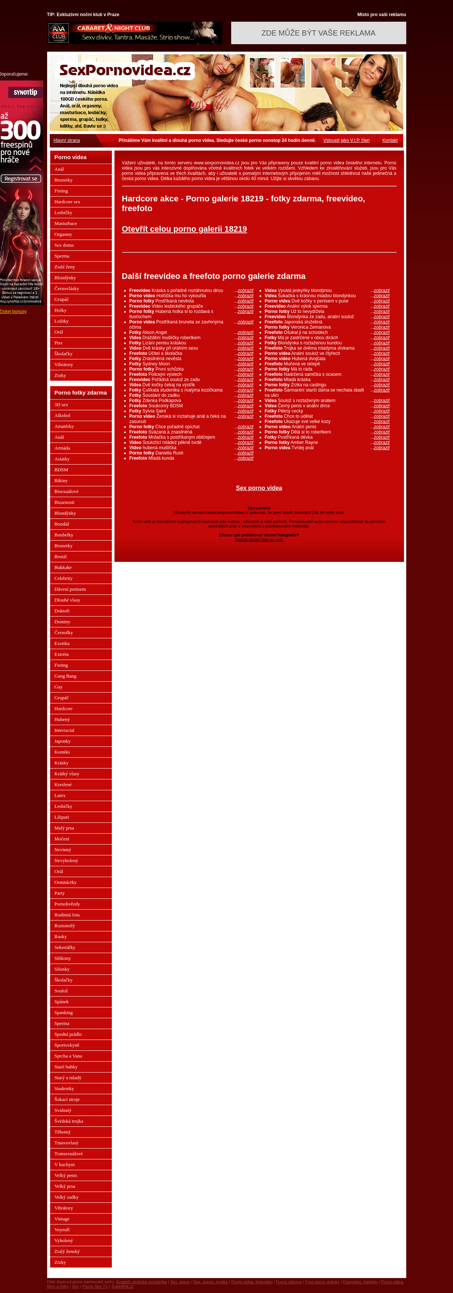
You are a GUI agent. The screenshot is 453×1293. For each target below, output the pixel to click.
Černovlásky (67, 288)
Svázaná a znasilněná (191, 432)
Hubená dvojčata (327, 358)
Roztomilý (65, 925)
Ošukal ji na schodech (327, 332)
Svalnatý (63, 1110)
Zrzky (60, 375)
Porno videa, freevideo (251, 1282)
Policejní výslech (191, 374)
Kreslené (63, 784)
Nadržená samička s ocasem (327, 374)
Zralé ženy (65, 267)
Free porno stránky (322, 1282)
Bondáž (62, 524)
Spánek (62, 1001)
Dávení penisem (70, 589)
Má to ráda (327, 369)
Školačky (64, 353)
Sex (75, 1286)
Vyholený (64, 1240)
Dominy (63, 621)
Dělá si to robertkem (327, 432)
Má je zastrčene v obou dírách (327, 337)
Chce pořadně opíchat (191, 426)
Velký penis (66, 1175)
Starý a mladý (68, 1077)
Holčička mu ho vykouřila (191, 295)
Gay (59, 687)
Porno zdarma (289, 1282)
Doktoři (62, 611)
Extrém (62, 654)
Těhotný (63, 1132)
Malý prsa (64, 828)
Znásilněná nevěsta (191, 358)
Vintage (62, 1218)
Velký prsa (65, 1186)
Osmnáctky (66, 882)
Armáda (62, 448)
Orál (59, 332)
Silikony (63, 958)
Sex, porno (180, 1282)
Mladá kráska (327, 379)
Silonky (62, 969)
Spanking (64, 1012)
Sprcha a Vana (68, 1056)
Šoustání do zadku (191, 395)
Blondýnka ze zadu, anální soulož (327, 316)
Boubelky (64, 535)
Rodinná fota (67, 915)
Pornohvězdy (67, 904)
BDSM (61, 469)
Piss (58, 343)
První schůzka (191, 369)
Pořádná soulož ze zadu (191, 379)
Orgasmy (63, 234)
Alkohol (63, 415)
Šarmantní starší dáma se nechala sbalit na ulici (327, 392)
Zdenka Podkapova (191, 400)
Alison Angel (191, 332)
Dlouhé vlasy (67, 600)
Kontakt (390, 140)
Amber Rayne (327, 442)
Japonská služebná (327, 322)
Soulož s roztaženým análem (327, 400)
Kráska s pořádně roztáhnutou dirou (191, 290)
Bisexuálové (67, 491)
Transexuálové (69, 1153)
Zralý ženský (67, 1251)
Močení (62, 839)
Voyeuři (62, 1229)
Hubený (62, 719)
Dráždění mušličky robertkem (191, 337)
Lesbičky (64, 212)
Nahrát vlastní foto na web (259, 539)
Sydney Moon (191, 363)
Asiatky (62, 459)
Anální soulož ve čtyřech (327, 353)
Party (60, 893)
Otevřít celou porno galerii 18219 (184, 229)
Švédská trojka (69, 1121)
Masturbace (66, 223)
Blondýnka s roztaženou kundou (327, 343)
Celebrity (64, 578)
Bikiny (61, 480)
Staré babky (66, 1067)
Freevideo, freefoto (360, 1282)
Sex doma (64, 245)
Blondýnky (65, 277)
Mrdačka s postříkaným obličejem (191, 437)
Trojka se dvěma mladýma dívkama (327, 348)
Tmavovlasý (67, 1143)
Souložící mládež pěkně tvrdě (191, 442)
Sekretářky (65, 947)
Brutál (61, 556)
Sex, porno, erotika (210, 1282)
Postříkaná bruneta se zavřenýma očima (191, 324)
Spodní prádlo (68, 1034)
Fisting (61, 191)
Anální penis (327, 426)
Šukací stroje (67, 1099)
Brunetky (64, 180)
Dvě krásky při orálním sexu (191, 348)
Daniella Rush (191, 453)
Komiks (62, 752)
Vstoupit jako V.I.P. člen (346, 140)
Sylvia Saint (191, 411)
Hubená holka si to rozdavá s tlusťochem (191, 314)
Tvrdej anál (327, 447)
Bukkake (63, 567)
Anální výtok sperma (327, 306)
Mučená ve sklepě (327, 363)
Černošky (64, 632)
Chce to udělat (327, 416)
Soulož (61, 991)
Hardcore (64, 708)
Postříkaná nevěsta (191, 301)
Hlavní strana (66, 140)
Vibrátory (64, 364)
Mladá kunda (191, 458)
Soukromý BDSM (191, 405)
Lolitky (62, 321)
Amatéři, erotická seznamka (141, 1282)
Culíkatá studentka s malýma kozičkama (191, 390)
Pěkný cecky (327, 411)
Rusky (61, 936)
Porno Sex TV (95, 1286)
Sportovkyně (67, 1045)
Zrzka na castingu (327, 384)
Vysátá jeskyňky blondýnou (327, 290)
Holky (61, 310)
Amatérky (64, 426)
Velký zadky (67, 1197)
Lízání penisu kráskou (191, 343)
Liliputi (62, 817)
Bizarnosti (64, 502)
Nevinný (63, 849)
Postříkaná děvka (327, 437)
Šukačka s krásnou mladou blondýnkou (327, 295)
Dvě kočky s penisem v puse (327, 301)
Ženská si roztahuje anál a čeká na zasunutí (191, 419)
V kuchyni (65, 1164)
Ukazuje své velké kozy (327, 421)
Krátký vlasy (67, 773)
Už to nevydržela (327, 311)
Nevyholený (67, 860)
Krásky (62, 763)
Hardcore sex (67, 201)
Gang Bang (66, 676)
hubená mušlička (191, 447)
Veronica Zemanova (327, 327)
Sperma (62, 256)
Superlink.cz (122, 1286)
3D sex (61, 404)
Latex (60, 795)
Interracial (64, 730)
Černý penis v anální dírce (327, 405)
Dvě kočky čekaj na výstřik (191, 384)
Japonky (63, 741)
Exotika (62, 643)
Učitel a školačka (191, 353)
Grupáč (62, 299)
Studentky (64, 1088)
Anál (59, 169)
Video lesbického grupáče (191, 306)
